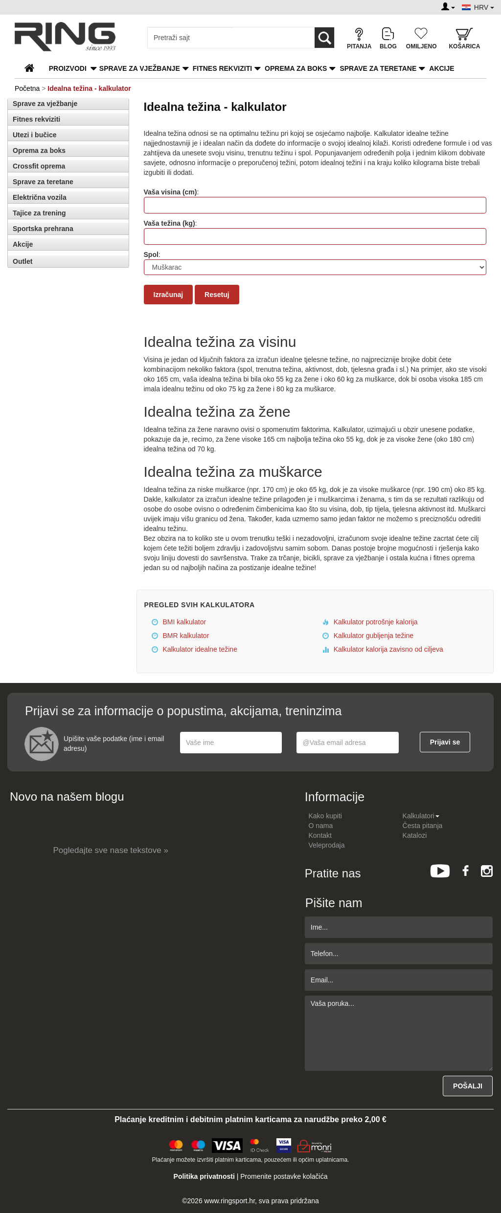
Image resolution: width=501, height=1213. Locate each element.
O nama (321, 826)
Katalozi (415, 835)
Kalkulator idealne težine (194, 649)
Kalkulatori (421, 816)
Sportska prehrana (43, 229)
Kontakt (320, 835)
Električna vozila (40, 197)
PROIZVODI (68, 68)
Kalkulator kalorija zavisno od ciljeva (382, 649)
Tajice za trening (39, 213)
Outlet (22, 261)
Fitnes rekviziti (222, 68)
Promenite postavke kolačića (283, 1176)
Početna (27, 88)
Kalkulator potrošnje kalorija (370, 622)
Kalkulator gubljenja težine (367, 635)
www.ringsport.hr (230, 1201)
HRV (484, 7)
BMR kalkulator (180, 635)
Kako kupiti (325, 816)
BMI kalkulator (179, 622)
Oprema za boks (296, 68)
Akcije (441, 68)
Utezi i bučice (34, 135)
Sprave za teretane (378, 68)
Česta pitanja (423, 826)
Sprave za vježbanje (139, 68)
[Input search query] (190, 37)
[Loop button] (324, 37)
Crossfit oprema (39, 166)
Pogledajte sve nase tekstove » (110, 850)
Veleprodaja (327, 845)
